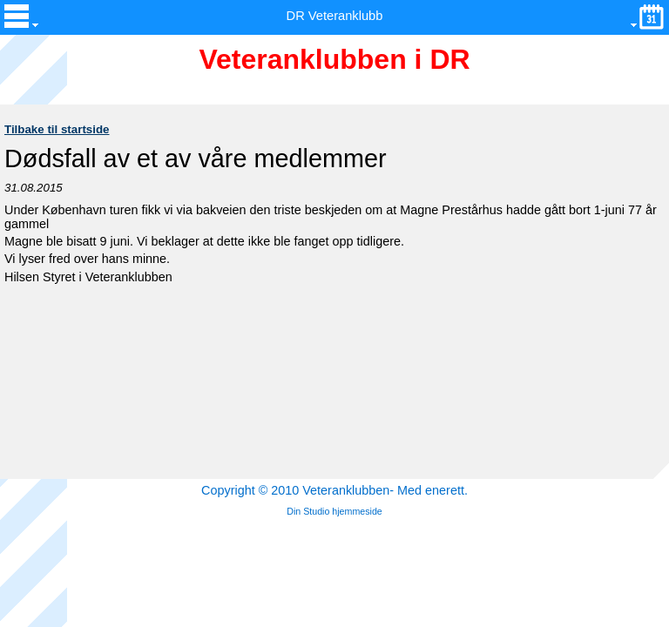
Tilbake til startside (57, 129)
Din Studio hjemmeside (334, 511)
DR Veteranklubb (335, 16)
